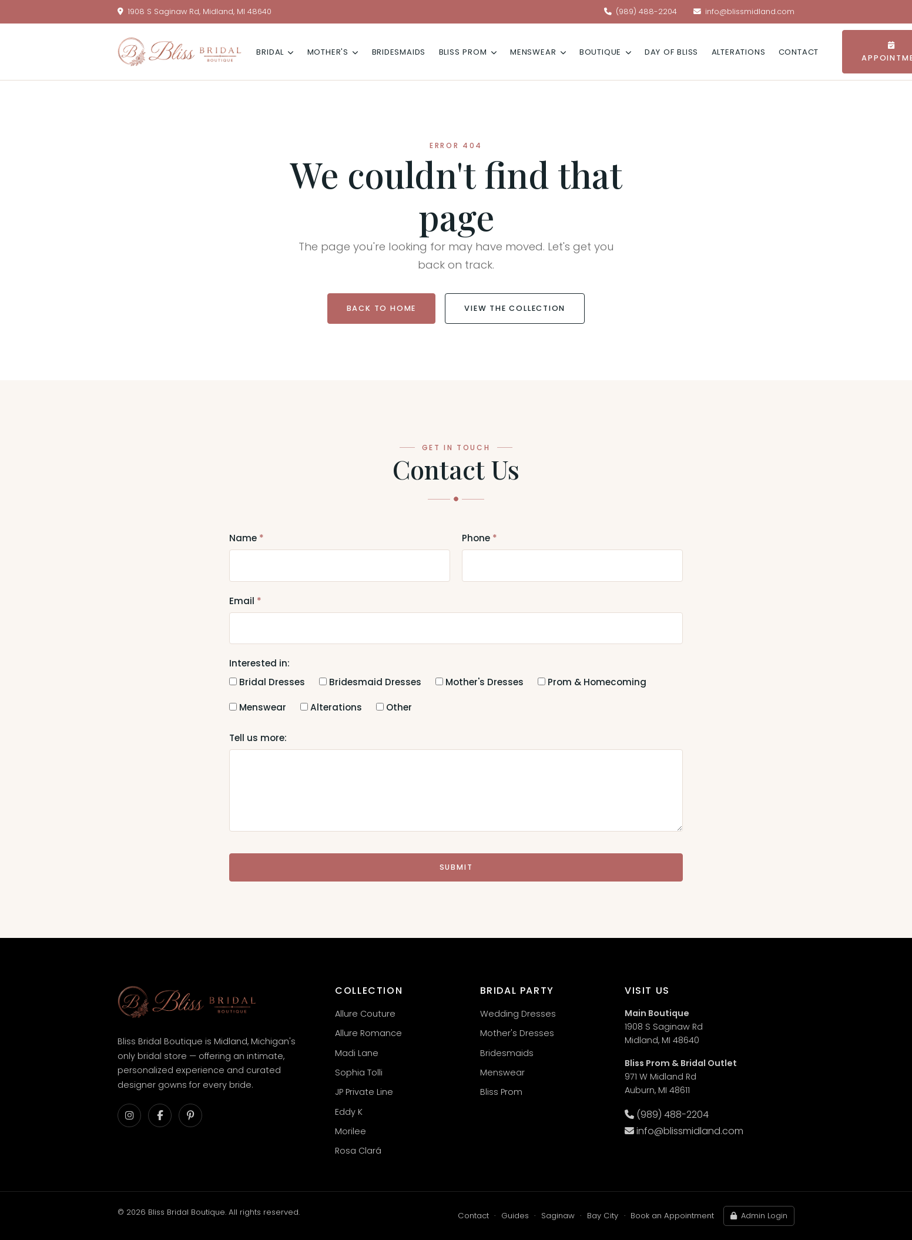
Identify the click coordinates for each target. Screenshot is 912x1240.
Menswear (538, 52)
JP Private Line (364, 1092)
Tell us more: (258, 738)
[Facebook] (160, 1115)
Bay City (602, 1215)
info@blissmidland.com (743, 11)
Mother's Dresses (479, 682)
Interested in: (259, 663)
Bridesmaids (399, 52)
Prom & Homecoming (592, 682)
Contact (799, 52)
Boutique (605, 52)
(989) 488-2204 (640, 11)
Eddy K (349, 1112)
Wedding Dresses (518, 1014)
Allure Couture (365, 1014)
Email (245, 601)
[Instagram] (129, 1115)
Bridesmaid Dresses (370, 682)
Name (246, 538)
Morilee (350, 1131)
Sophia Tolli (359, 1072)
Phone (479, 538)
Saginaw (558, 1215)
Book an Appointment (672, 1215)
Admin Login (758, 1216)
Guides (515, 1215)
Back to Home (382, 308)
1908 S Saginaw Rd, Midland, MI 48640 (194, 11)
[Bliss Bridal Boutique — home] (180, 51)
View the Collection (514, 308)
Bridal (275, 52)
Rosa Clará (358, 1151)
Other (394, 707)
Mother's (332, 52)
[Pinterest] (190, 1115)
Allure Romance (368, 1033)
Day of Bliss (671, 52)
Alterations (739, 52)
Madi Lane (356, 1053)
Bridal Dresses (267, 682)
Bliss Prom (468, 52)
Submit (456, 867)
